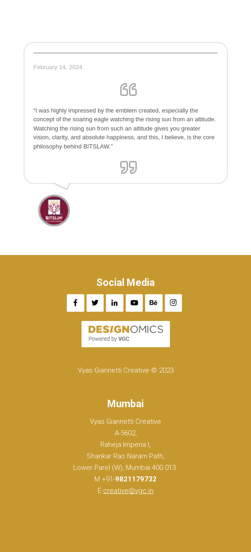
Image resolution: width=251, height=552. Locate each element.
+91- (128, 479)
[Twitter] (95, 303)
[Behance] (154, 303)
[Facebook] (75, 303)
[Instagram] (173, 303)
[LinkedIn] (114, 303)
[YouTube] (134, 303)
